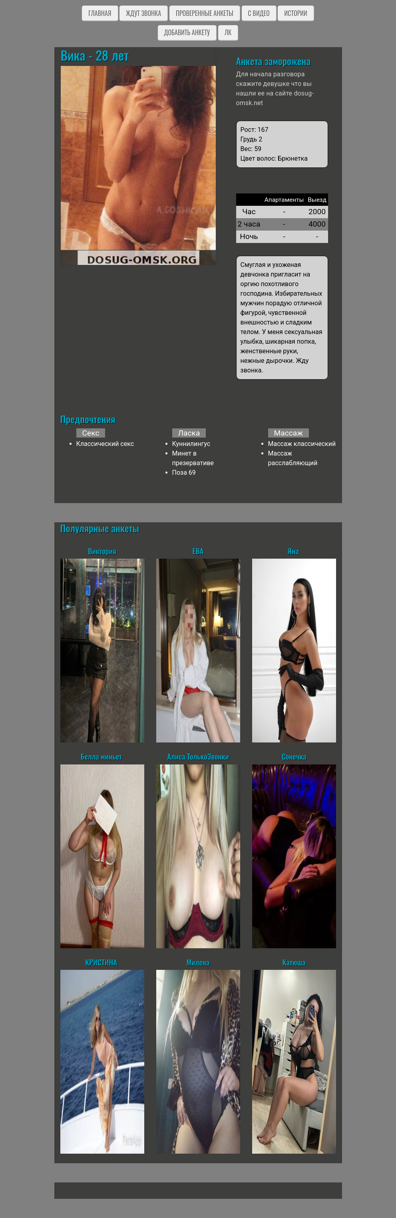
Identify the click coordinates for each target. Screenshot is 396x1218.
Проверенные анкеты (204, 13)
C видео (259, 13)
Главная (99, 13)
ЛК (228, 32)
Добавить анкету (187, 32)
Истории (295, 13)
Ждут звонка (143, 13)
